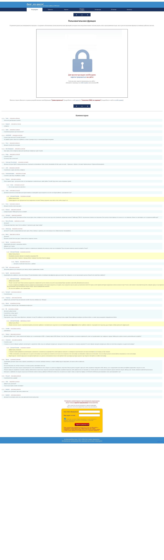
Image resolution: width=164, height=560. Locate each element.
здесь (77, 100)
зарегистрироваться (78, 77)
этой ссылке (84, 83)
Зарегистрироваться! (82, 424)
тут (95, 351)
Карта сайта (160, 441)
